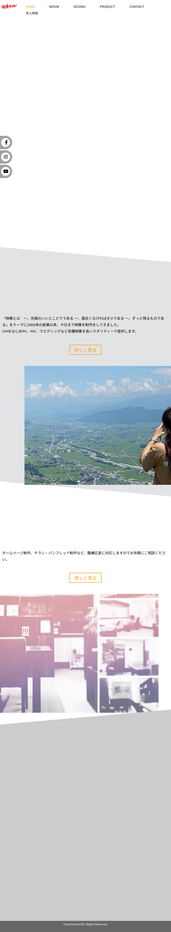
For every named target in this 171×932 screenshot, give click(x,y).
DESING (79, 6)
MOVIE (54, 6)
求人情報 (32, 13)
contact (136, 6)
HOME (30, 6)
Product (107, 6)
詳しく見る (85, 350)
